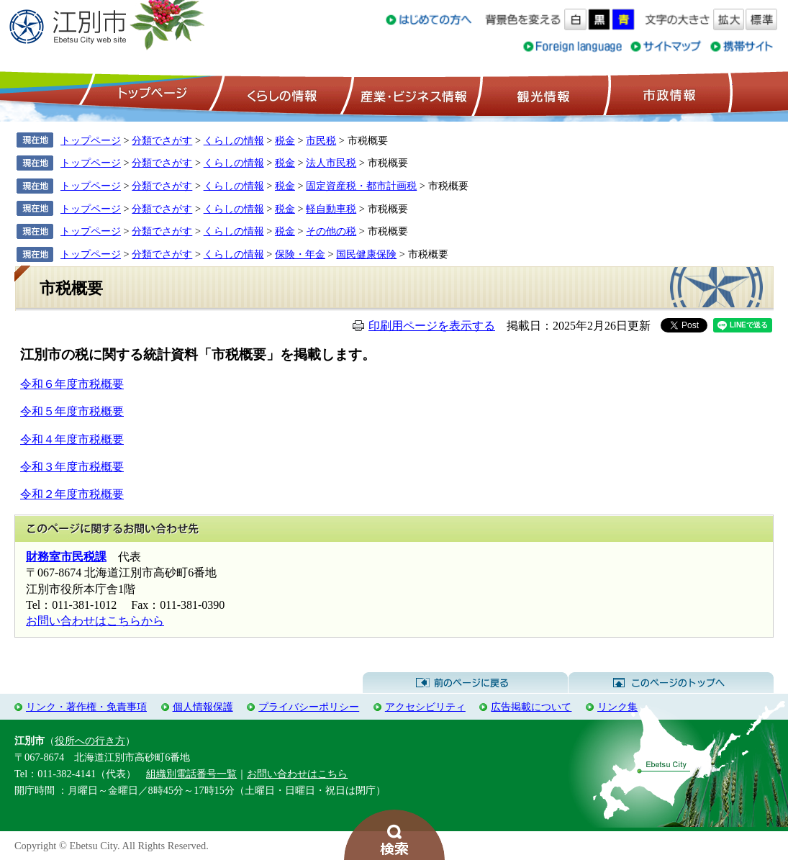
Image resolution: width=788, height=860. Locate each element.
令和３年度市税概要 (72, 467)
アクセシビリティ (425, 706)
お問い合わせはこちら (297, 773)
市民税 (321, 140)
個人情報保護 (203, 706)
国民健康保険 (366, 254)
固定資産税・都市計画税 (361, 185)
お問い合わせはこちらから (95, 621)
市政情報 (668, 94)
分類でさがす (162, 140)
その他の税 (331, 231)
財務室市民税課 (66, 557)
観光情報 (541, 94)
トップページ (150, 94)
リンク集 (617, 706)
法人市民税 (331, 162)
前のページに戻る (465, 683)
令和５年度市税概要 (72, 411)
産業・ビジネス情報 (411, 94)
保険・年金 (300, 254)
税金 (285, 140)
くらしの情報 (281, 94)
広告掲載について (531, 706)
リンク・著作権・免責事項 (86, 706)
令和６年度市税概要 (72, 384)
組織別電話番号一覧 (191, 773)
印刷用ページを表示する (431, 326)
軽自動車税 (331, 208)
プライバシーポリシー (308, 706)
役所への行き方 (90, 740)
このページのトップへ (671, 683)
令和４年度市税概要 (72, 439)
